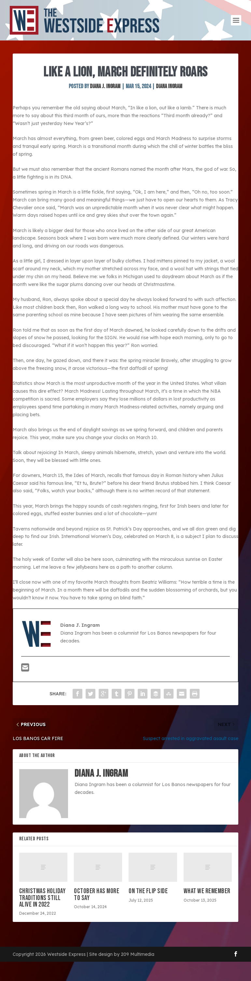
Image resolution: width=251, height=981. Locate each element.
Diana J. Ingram (105, 86)
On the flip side (148, 891)
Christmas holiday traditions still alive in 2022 (42, 897)
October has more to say (96, 894)
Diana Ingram (169, 86)
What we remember (207, 891)
